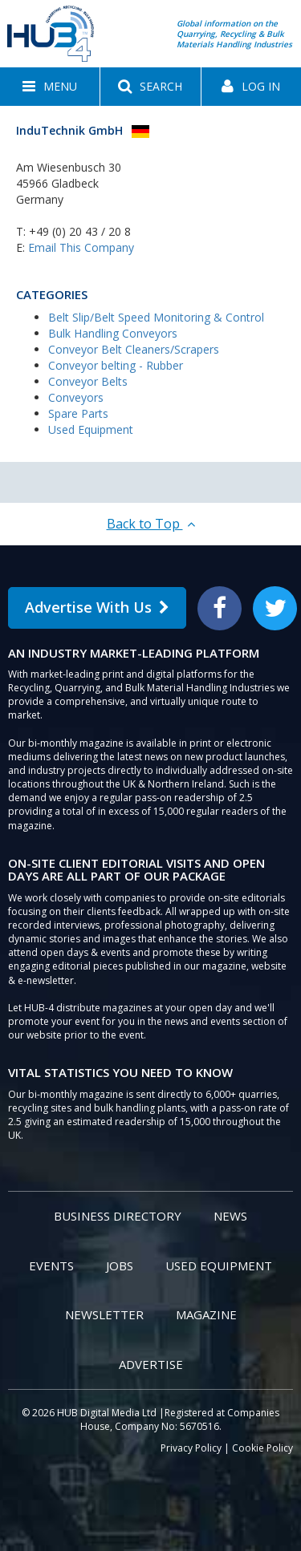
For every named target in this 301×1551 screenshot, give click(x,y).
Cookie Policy (262, 1448)
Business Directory (117, 1216)
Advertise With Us (97, 607)
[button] (50, 86)
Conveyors (76, 397)
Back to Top (151, 524)
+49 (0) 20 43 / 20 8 (80, 231)
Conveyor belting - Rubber (115, 365)
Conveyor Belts (88, 381)
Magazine (206, 1314)
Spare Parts (78, 413)
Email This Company (81, 247)
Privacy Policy (191, 1448)
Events (51, 1265)
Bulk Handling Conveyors (112, 333)
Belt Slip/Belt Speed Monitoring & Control (156, 317)
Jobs (119, 1265)
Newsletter (104, 1314)
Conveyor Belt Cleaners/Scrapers (133, 349)
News (230, 1216)
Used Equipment (90, 429)
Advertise (151, 1364)
